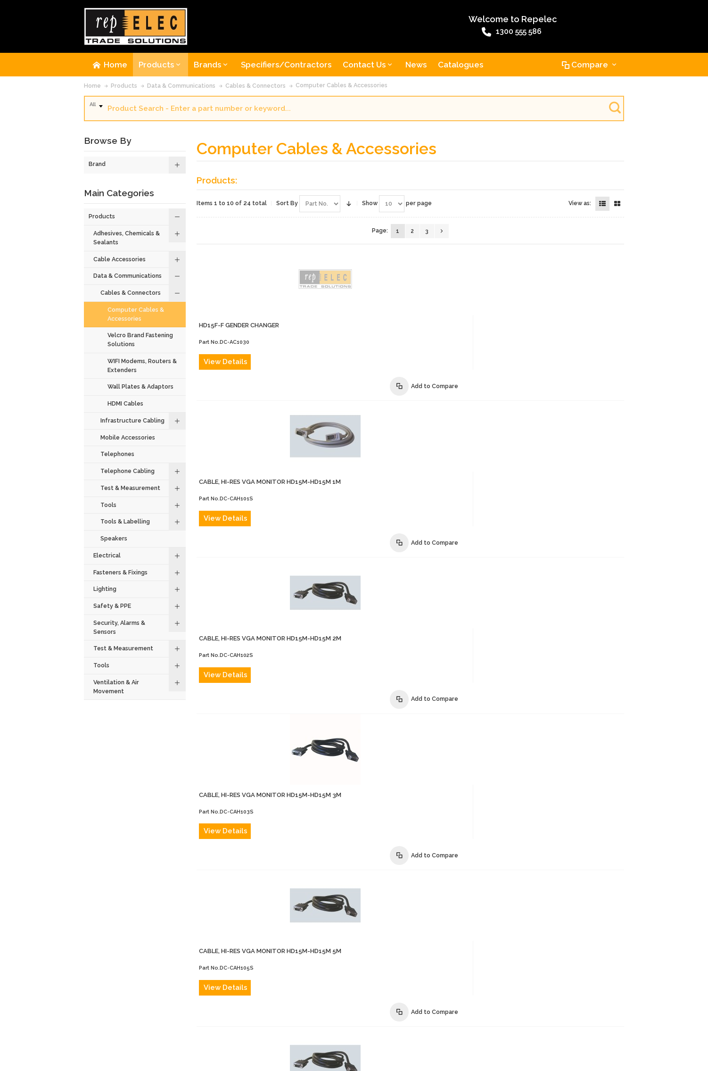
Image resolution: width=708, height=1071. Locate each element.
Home (92, 89)
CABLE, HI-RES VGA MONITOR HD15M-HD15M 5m (414, 543)
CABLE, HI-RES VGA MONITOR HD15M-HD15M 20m (416, 685)
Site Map (514, 1018)
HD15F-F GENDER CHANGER (383, 258)
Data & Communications (181, 89)
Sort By (287, 206)
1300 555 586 (328, 34)
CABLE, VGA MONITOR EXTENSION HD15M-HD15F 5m (420, 828)
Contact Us (136, 1018)
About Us (100, 1018)
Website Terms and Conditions (355, 1018)
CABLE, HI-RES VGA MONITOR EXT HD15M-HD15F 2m (420, 757)
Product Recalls (236, 1018)
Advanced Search (182, 1018)
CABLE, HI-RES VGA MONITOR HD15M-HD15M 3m (414, 472)
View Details (370, 295)
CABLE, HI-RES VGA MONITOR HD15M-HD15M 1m (414, 329)
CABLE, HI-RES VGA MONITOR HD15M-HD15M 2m (414, 401)
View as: (579, 206)
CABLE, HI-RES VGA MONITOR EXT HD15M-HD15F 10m (421, 899)
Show (370, 206)
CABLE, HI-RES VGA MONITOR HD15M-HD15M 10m (416, 614)
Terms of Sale (285, 1018)
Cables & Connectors (255, 89)
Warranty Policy (427, 1018)
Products (124, 89)
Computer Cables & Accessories (341, 88)
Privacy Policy (476, 1018)
